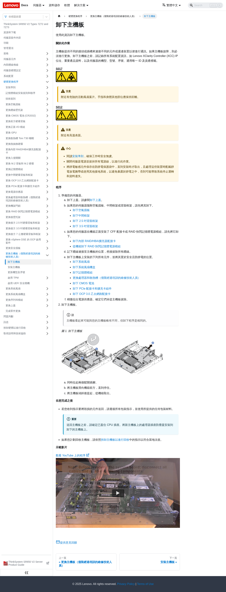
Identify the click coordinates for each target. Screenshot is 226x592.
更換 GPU (11, 132)
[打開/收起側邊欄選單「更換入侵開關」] (47, 158)
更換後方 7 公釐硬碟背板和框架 (23, 234)
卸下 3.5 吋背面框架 (85, 226)
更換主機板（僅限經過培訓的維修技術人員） (23, 255)
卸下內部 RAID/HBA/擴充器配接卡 (94, 241)
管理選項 (8, 48)
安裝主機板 (14, 267)
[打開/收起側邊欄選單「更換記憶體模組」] (47, 169)
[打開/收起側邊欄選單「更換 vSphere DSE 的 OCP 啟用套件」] (47, 241)
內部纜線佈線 (11, 64)
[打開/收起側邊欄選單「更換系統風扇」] (47, 288)
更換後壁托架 (13, 217)
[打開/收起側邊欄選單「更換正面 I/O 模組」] (47, 127)
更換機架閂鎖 (13, 205)
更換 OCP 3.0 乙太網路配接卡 (22, 180)
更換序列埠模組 (14, 299)
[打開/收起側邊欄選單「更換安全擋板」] (47, 248)
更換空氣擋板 (13, 104)
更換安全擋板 (13, 248)
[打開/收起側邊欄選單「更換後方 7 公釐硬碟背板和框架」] (47, 234)
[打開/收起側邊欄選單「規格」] (47, 53)
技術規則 (11, 98)
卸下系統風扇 (81, 261)
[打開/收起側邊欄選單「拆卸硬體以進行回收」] (47, 328)
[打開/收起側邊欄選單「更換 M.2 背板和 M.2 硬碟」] (47, 164)
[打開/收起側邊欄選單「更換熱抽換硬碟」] (47, 144)
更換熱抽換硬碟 (14, 143)
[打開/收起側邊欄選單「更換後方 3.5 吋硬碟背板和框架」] (47, 228)
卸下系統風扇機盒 (84, 267)
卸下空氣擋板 (81, 210)
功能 (6, 42)
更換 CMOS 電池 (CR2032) (21, 115)
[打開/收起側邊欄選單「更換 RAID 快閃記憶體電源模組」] (47, 211)
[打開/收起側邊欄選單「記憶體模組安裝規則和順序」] (47, 93)
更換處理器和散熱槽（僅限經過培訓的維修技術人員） (23, 199)
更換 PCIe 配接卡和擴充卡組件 (23, 186)
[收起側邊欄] (26, 572)
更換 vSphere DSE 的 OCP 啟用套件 (23, 241)
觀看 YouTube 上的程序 (72, 455)
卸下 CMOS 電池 (83, 283)
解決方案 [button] (79, 5)
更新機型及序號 (16, 272)
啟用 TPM (13, 277)
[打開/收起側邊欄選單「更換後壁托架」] (47, 217)
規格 (6, 53)
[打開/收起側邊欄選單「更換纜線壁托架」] (47, 110)
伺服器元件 (10, 59)
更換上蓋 (11, 305)
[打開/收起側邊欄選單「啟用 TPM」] (47, 278)
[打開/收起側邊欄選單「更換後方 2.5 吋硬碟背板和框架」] (47, 223)
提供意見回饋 (66, 542)
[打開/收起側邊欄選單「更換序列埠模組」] (47, 300)
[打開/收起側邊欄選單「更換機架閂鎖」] (47, 206)
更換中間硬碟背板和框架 (19, 174)
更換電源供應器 (14, 191)
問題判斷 (8, 316)
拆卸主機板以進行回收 (115, 439)
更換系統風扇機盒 (15, 294)
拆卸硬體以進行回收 (15, 327)
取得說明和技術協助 (15, 333)
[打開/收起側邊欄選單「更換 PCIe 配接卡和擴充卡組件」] (47, 186)
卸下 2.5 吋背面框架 (85, 220)
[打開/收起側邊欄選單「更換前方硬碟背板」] (47, 121)
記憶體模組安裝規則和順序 (20, 93)
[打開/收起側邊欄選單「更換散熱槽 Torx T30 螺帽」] (47, 138)
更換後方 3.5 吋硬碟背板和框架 (23, 228)
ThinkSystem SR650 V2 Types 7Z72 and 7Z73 (26, 26)
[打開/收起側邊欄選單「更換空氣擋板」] (47, 104)
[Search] (205, 5)
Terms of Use (145, 583)
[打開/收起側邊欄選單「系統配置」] (47, 76)
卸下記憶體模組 (83, 272)
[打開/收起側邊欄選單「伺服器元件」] (47, 59)
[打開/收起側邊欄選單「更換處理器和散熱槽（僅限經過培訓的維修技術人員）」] (47, 199)
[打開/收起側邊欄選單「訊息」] (47, 322)
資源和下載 (10, 32)
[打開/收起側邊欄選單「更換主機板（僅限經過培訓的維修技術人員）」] (47, 255)
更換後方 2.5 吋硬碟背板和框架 (23, 222)
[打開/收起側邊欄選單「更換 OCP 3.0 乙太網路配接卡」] (47, 180)
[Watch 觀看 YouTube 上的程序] (118, 493)
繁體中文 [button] (170, 5)
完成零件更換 (13, 311)
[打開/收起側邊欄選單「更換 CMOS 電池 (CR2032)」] (47, 116)
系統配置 (8, 76)
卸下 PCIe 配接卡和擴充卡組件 (92, 288)
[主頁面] (59, 16)
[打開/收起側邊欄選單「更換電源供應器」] (47, 192)
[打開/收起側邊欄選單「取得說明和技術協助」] (47, 333)
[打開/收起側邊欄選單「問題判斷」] (47, 316)
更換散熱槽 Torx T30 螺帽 (20, 138)
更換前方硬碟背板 (15, 121)
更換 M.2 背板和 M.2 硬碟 (20, 163)
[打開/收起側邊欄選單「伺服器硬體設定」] (47, 70)
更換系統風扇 (13, 288)
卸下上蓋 (95, 200)
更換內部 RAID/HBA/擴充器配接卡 (23, 151)
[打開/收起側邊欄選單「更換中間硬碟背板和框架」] (47, 175)
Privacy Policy (126, 583)
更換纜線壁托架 (14, 110)
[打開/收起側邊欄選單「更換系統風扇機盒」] (47, 294)
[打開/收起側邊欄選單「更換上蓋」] (47, 305)
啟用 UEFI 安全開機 (19, 283)
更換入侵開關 (13, 157)
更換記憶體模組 (14, 169)
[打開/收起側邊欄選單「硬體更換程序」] (47, 82)
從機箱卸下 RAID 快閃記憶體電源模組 (97, 246)
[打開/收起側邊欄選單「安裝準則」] (47, 87)
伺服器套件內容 (12, 37)
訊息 (6, 322)
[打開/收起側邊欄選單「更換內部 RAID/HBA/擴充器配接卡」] (47, 151)
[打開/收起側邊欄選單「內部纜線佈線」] (47, 65)
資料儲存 (54, 5)
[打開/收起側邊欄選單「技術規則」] (47, 99)
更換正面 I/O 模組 (15, 127)
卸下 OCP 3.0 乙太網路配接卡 (92, 293)
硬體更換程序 (11, 81)
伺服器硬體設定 (12, 70)
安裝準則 (11, 87)
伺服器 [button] (37, 5)
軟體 (67, 5)
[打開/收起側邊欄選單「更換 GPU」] (47, 133)
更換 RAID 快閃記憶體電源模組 (23, 211)
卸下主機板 (14, 261)
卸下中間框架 (81, 215)
